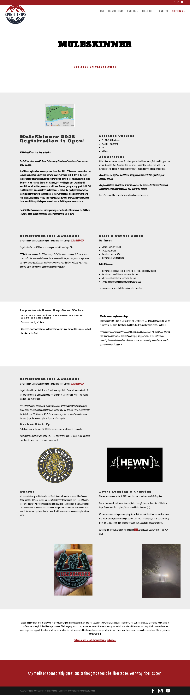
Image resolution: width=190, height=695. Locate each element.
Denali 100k (147, 11)
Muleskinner (177, 11)
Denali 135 (131, 11)
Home (102, 11)
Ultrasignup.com (77, 240)
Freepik (73, 690)
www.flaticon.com (87, 690)
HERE (136, 529)
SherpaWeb (51, 690)
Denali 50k (163, 11)
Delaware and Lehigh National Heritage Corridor (95, 640)
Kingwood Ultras (115, 11)
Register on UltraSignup (95, 67)
